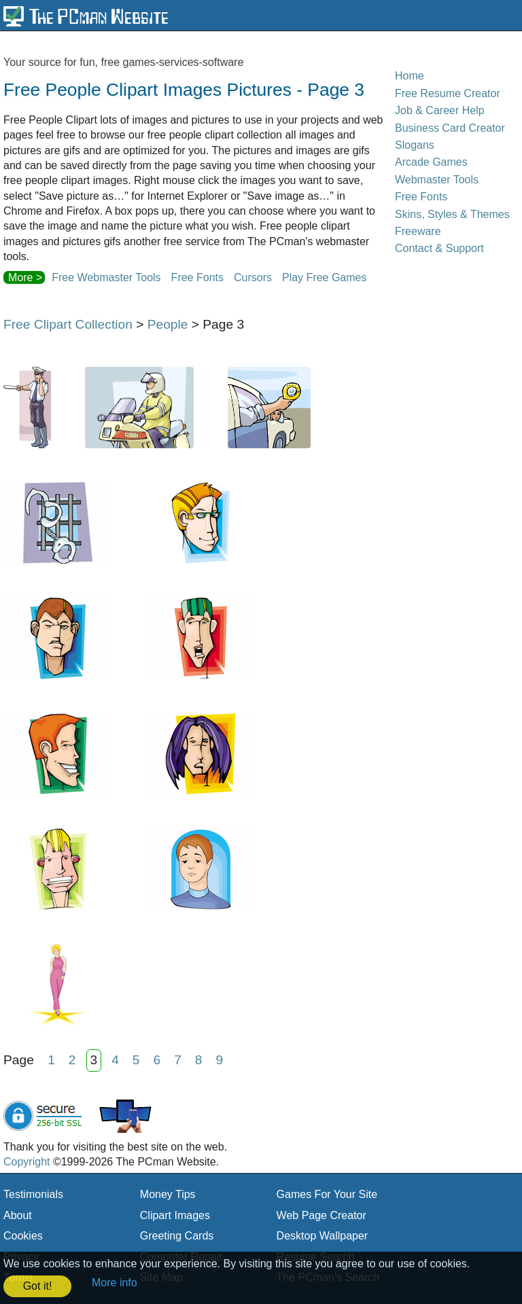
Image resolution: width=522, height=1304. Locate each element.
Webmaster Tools (436, 179)
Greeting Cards (177, 1236)
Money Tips (168, 1194)
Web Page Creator (321, 1215)
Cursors (253, 277)
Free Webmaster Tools (106, 277)
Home (409, 76)
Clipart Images (175, 1215)
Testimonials (33, 1194)
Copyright (26, 1161)
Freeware (418, 231)
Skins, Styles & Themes (452, 214)
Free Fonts (197, 277)
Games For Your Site (327, 1194)
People (167, 324)
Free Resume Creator (447, 93)
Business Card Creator (450, 128)
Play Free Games (324, 277)
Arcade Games (431, 162)
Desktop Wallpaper (322, 1236)
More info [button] (114, 1282)
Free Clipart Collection (68, 324)
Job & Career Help (440, 110)
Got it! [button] (37, 1286)
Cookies (23, 1236)
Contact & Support (439, 248)
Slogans (414, 145)
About (17, 1215)
